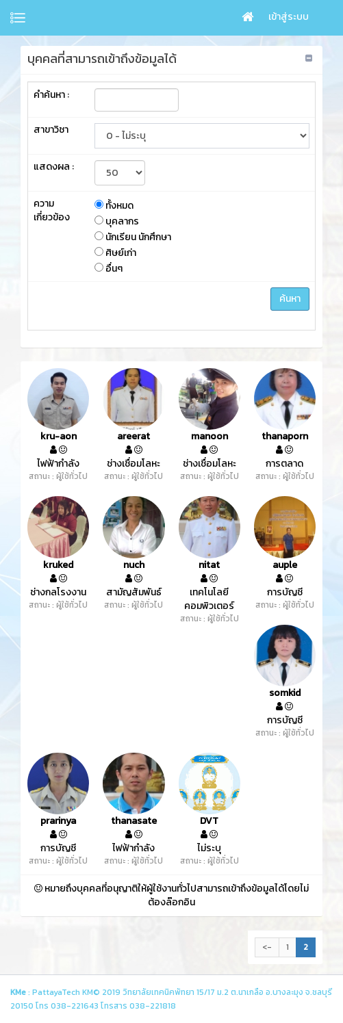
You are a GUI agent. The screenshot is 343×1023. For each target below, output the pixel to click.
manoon (209, 436)
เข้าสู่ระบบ (288, 17)
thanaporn (285, 436)
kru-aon (58, 436)
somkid (285, 693)
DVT (209, 821)
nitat (209, 565)
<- (267, 947)
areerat (133, 436)
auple (284, 565)
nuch (133, 565)
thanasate (134, 821)
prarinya (58, 821)
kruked (58, 565)
